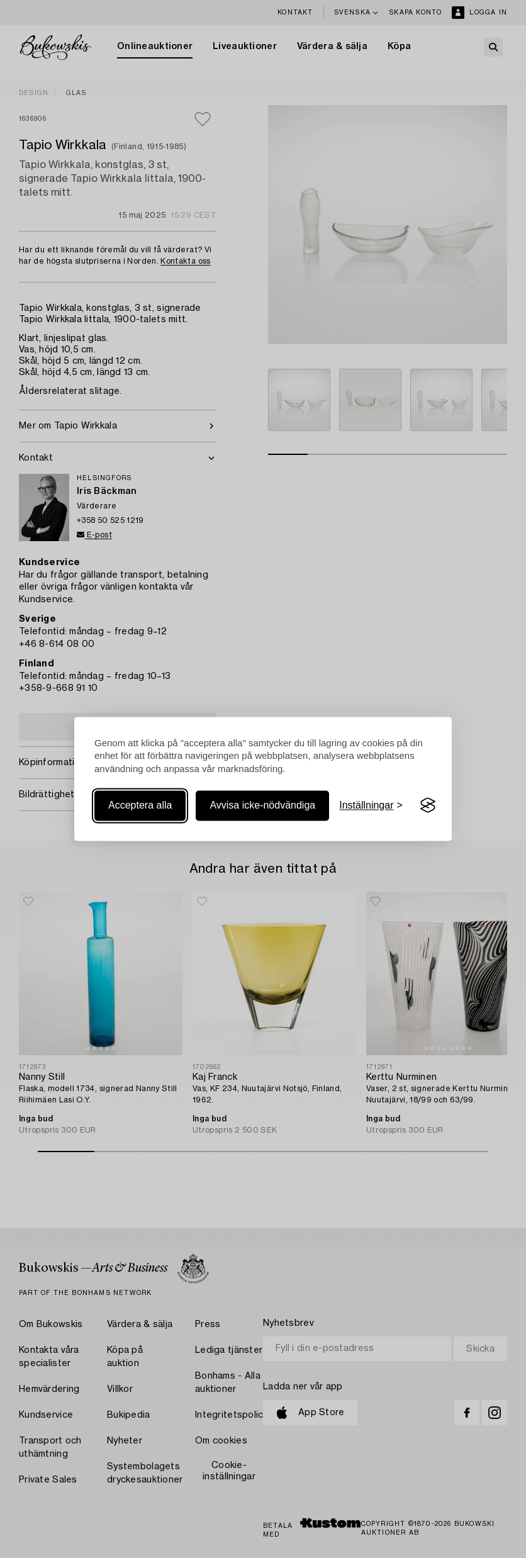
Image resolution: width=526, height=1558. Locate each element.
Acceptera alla (140, 805)
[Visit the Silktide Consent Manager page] (428, 805)
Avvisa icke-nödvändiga (262, 805)
